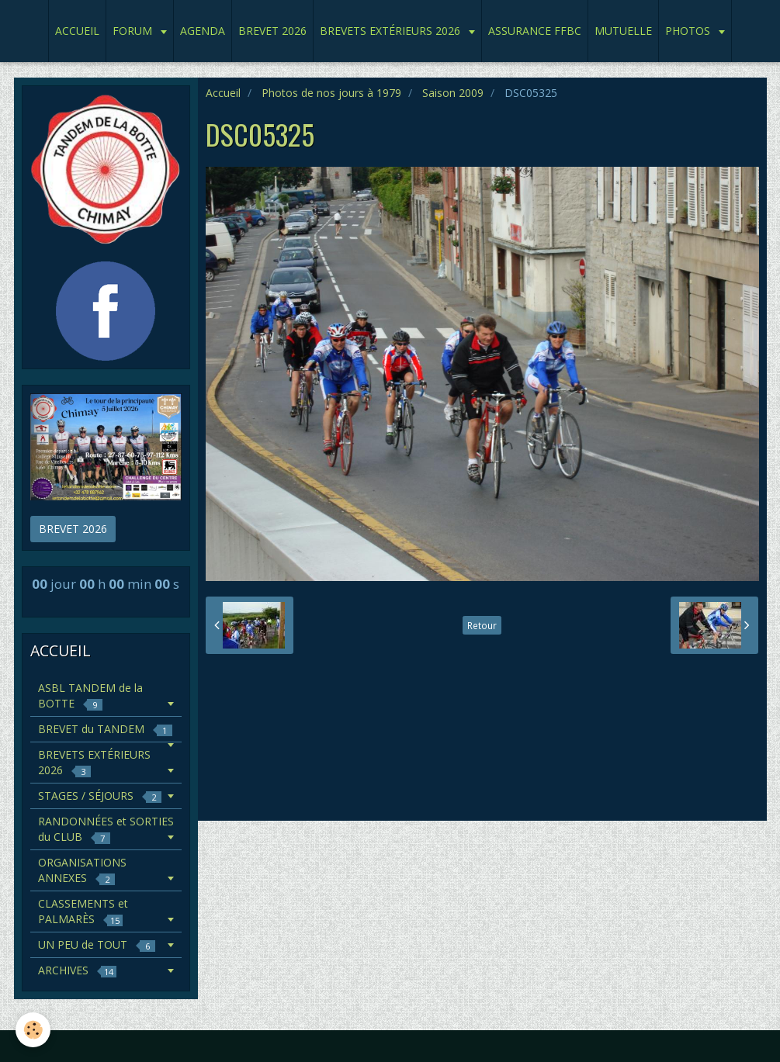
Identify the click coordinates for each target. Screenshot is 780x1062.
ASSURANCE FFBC (534, 30)
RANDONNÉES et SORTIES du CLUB (106, 829)
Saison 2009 (453, 92)
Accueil (223, 92)
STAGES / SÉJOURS (99, 795)
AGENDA (202, 30)
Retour (482, 625)
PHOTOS (689, 30)
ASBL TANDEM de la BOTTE (90, 695)
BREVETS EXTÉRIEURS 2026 (391, 30)
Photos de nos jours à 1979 (331, 92)
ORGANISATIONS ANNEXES (82, 870)
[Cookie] (33, 1029)
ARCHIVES (77, 970)
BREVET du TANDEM (105, 728)
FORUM (134, 30)
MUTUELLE (623, 30)
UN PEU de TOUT (96, 944)
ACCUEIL (77, 30)
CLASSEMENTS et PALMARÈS (83, 911)
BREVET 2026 (272, 30)
